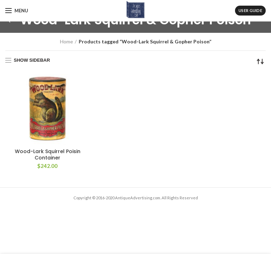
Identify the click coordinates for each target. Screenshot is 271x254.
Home (66, 41)
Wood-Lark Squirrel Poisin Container (47, 154)
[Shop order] (260, 61)
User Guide (250, 10)
